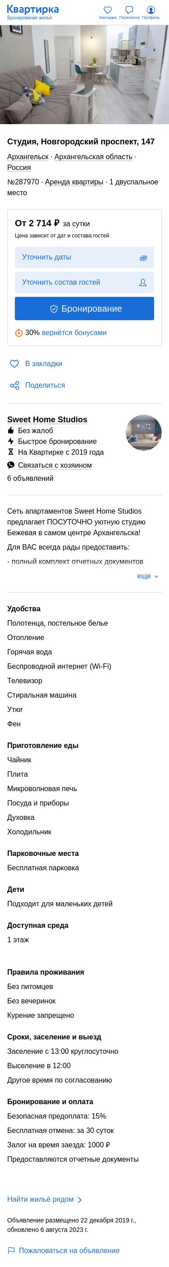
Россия (19, 167)
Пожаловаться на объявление (63, 1250)
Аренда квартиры (74, 182)
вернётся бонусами (74, 332)
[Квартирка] (37, 12)
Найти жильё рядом (40, 1199)
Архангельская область (93, 157)
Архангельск (27, 157)
